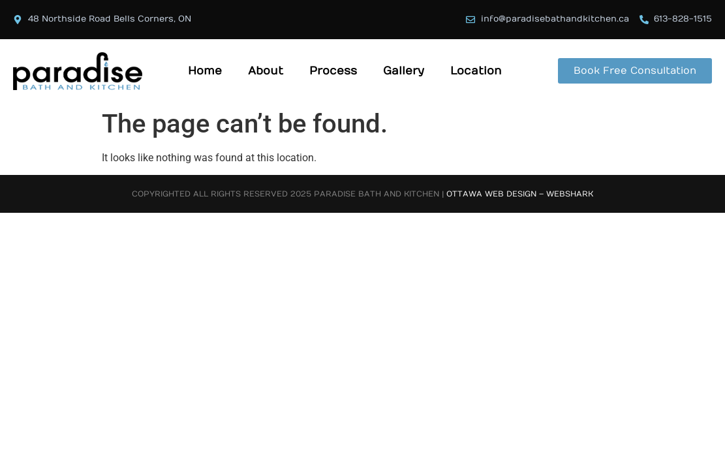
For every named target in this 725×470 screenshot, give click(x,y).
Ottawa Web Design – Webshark (519, 193)
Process (333, 71)
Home (205, 71)
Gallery (403, 71)
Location (476, 71)
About (265, 71)
